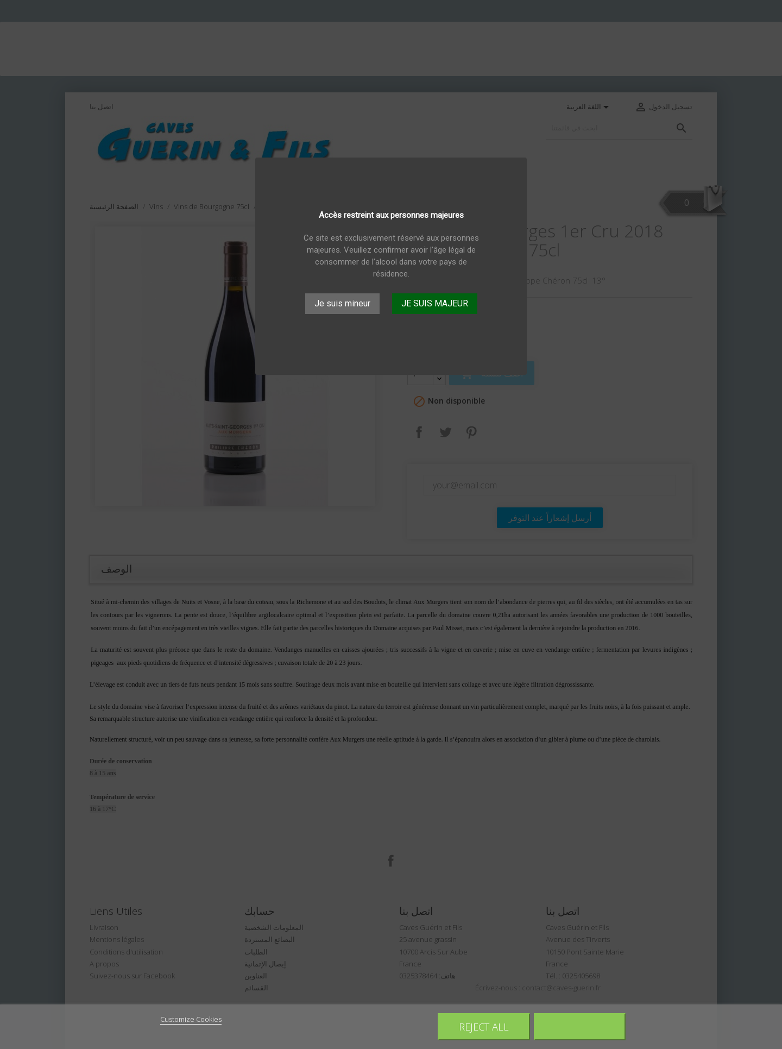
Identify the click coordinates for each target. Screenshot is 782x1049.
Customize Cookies (191, 1019)
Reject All (484, 1026)
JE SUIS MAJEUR (434, 303)
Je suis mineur (342, 303)
